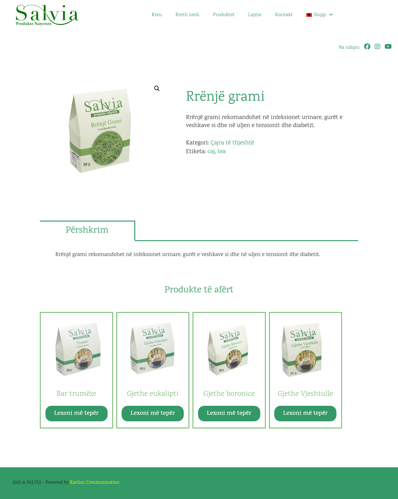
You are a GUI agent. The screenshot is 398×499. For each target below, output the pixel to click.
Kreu (157, 15)
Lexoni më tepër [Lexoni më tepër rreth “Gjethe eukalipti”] (153, 414)
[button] (157, 88)
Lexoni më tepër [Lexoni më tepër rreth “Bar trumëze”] (76, 414)
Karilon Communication (94, 482)
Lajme (254, 15)
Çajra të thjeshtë (232, 143)
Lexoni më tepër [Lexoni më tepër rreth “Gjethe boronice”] (229, 414)
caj (211, 152)
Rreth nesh (187, 15)
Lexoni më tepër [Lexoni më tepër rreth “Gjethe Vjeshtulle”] (305, 414)
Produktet (223, 15)
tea (222, 152)
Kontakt (284, 15)
